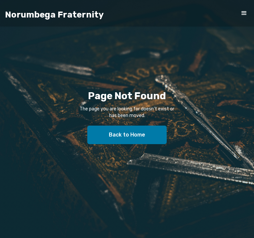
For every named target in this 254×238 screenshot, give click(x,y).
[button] (244, 13)
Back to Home (127, 135)
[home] (54, 14)
